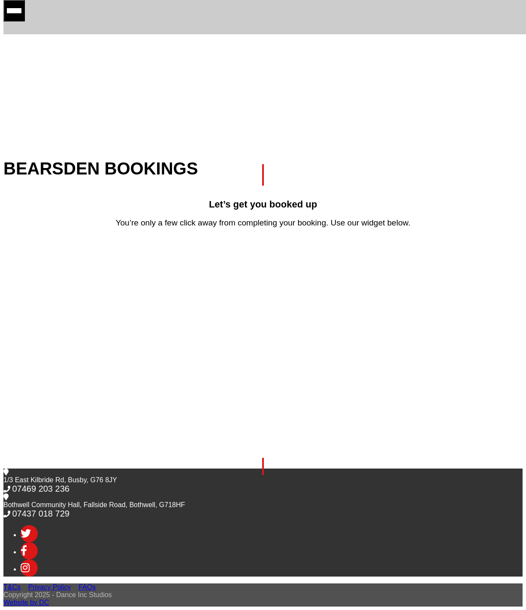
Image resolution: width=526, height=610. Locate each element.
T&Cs (12, 587)
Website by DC (26, 602)
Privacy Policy (49, 587)
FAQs (87, 587)
